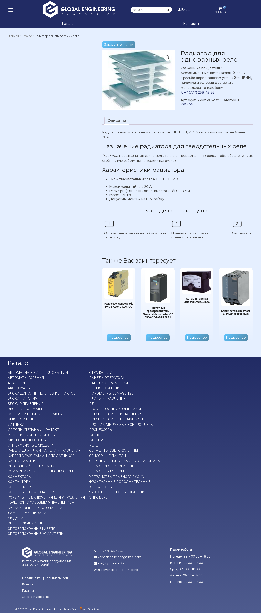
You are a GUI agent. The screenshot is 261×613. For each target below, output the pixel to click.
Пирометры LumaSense (111, 393)
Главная (13, 36)
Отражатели (100, 372)
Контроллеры (21, 487)
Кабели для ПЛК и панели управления (44, 450)
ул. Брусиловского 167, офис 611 (118, 570)
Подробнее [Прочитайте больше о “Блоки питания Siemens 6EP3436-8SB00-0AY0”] (236, 337)
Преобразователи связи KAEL (116, 419)
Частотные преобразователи (117, 492)
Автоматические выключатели (38, 372)
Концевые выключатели (31, 492)
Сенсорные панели (107, 456)
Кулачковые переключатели (35, 508)
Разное (27, 36)
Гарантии (29, 590)
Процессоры (101, 430)
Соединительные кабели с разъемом (125, 461)
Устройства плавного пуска (116, 476)
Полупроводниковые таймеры (118, 409)
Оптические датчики (28, 523)
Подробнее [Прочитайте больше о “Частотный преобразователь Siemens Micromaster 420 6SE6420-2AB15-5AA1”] (158, 337)
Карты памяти (22, 461)
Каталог (68, 24)
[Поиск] (168, 9)
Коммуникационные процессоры (40, 471)
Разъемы (97, 440)
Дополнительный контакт (33, 430)
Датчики (16, 424)
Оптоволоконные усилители (36, 534)
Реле (93, 445)
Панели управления (108, 383)
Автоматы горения (26, 378)
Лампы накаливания (28, 513)
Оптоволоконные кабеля (31, 529)
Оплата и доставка (36, 597)
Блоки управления (25, 404)
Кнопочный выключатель (33, 466)
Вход (184, 10)
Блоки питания (22, 398)
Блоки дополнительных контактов (41, 393)
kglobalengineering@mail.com (117, 557)
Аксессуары (19, 388)
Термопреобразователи (112, 466)
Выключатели (21, 419)
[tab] (116, 121)
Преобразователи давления (115, 414)
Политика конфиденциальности (45, 578)
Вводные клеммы (25, 409)
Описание (117, 121)
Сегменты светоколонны (113, 450)
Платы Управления (107, 398)
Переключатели (104, 388)
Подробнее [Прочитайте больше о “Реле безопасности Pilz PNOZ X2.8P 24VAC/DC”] (119, 337)
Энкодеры (98, 497)
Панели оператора (106, 378)
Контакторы (19, 482)
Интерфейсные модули (30, 445)
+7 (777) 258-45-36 (197, 92)
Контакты (191, 24)
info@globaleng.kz (109, 563)
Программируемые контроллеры (121, 424)
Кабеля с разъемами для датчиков (41, 456)
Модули (15, 518)
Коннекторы (20, 476)
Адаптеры (17, 383)
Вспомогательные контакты (35, 414)
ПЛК (92, 404)
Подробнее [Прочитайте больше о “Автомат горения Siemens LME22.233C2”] (197, 337)
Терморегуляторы (106, 471)
